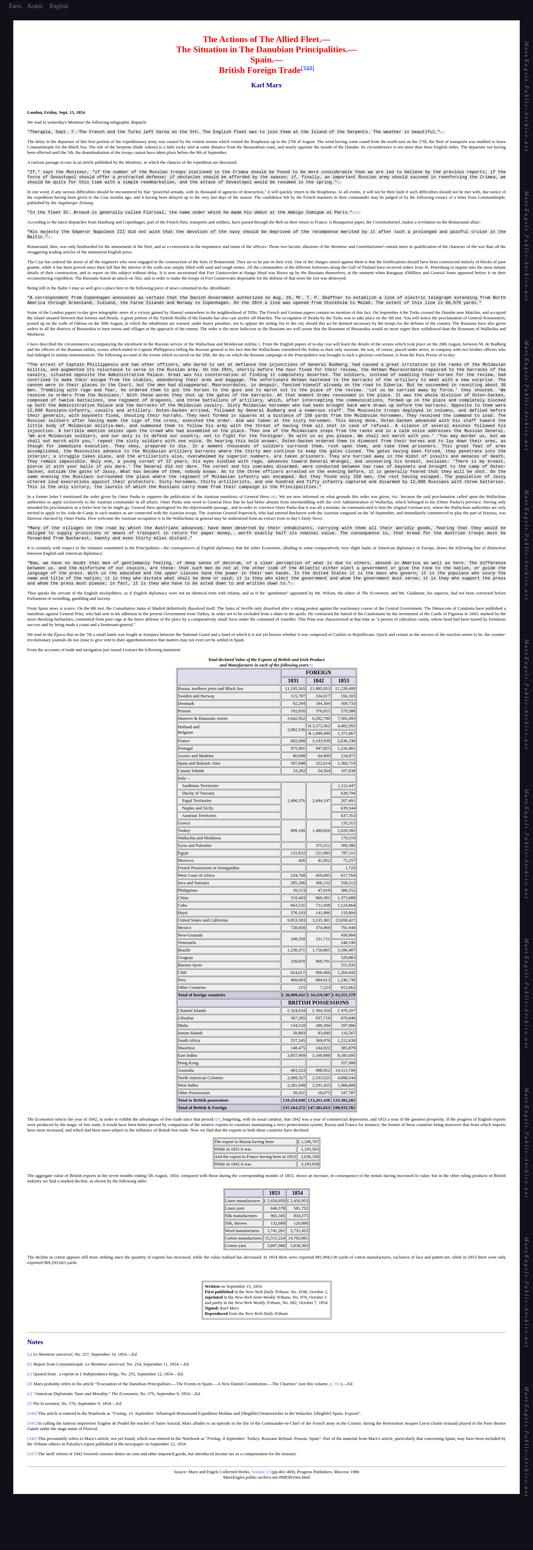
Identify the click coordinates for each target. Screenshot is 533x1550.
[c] (29, 1416)
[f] (29, 1446)
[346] (32, 1481)
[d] (29, 1426)
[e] (29, 1436)
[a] (29, 1397)
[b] (29, 1406)
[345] (32, 1465)
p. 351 (335, 1426)
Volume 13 (260, 1514)
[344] (32, 1456)
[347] (32, 1496)
